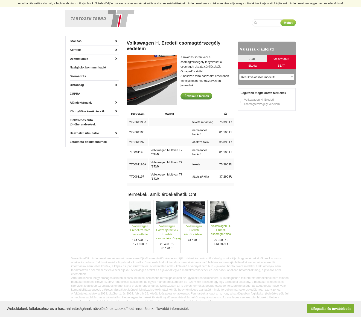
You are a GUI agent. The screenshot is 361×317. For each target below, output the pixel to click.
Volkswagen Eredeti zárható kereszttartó (140, 230)
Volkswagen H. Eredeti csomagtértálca (221, 230)
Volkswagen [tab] (281, 58)
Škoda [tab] (252, 65)
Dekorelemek (79, 58)
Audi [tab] (253, 58)
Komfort (75, 49)
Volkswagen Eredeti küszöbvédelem (194, 230)
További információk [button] (172, 309)
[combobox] (266, 77)
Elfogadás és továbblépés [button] (331, 309)
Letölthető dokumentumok (88, 142)
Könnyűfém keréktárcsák (87, 111)
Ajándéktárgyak (81, 102)
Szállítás (76, 41)
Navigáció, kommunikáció (88, 67)
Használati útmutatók (84, 133)
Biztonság (77, 85)
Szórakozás (78, 76)
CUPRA (75, 93)
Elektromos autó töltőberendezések (83, 122)
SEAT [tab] (281, 65)
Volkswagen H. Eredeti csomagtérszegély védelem (262, 102)
